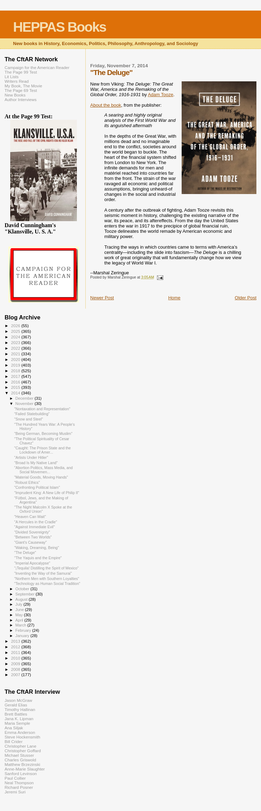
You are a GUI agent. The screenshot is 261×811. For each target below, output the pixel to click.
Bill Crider (14, 741)
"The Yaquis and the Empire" (38, 558)
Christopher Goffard (23, 750)
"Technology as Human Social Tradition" (47, 583)
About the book (105, 105)
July (20, 604)
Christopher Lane (20, 746)
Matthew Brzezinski (22, 764)
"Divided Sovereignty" (32, 532)
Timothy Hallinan (20, 709)
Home (174, 297)
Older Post (245, 297)
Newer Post (102, 297)
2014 (16, 393)
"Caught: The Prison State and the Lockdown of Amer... (42, 450)
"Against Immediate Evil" (34, 527)
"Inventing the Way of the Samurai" (43, 573)
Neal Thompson (19, 782)
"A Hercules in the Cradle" (35, 522)
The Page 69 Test (21, 90)
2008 (16, 669)
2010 (16, 658)
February (24, 630)
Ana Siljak (14, 727)
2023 (16, 342)
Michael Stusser (19, 755)
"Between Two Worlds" (32, 537)
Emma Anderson (20, 732)
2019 (16, 365)
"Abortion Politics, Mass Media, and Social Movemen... (43, 470)
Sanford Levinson (21, 773)
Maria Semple (17, 723)
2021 (16, 353)
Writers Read (17, 81)
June (20, 609)
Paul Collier (15, 778)
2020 (16, 359)
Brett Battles (16, 714)
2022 (16, 348)
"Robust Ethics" (27, 482)
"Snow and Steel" (28, 419)
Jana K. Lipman (19, 718)
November (25, 403)
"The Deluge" (25, 552)
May (20, 615)
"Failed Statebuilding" (31, 414)
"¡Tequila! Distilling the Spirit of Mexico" (46, 568)
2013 (16, 641)
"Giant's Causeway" (30, 542)
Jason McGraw (18, 700)
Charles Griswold (20, 759)
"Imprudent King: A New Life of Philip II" (46, 493)
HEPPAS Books (59, 27)
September (26, 594)
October (23, 589)
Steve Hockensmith (22, 737)
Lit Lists (12, 76)
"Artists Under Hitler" (31, 457)
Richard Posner (19, 787)
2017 (16, 376)
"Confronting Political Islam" (37, 487)
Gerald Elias (16, 705)
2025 (16, 331)
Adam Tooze (160, 94)
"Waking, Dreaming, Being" (36, 547)
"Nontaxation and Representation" (42, 409)
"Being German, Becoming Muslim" (43, 433)
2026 (16, 325)
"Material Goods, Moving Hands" (41, 477)
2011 (16, 652)
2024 (16, 337)
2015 (16, 387)
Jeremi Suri (15, 792)
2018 (16, 370)
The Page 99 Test (21, 72)
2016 (16, 382)
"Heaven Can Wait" (30, 516)
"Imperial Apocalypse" (32, 563)
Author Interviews (21, 99)
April (20, 620)
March (22, 625)
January (23, 636)
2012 (16, 646)
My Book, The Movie (23, 85)
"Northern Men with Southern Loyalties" (46, 578)
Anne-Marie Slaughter (25, 769)
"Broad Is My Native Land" (35, 463)
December (25, 398)
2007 (16, 674)
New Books (15, 95)
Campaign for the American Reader (37, 67)
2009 (16, 663)
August (22, 599)
